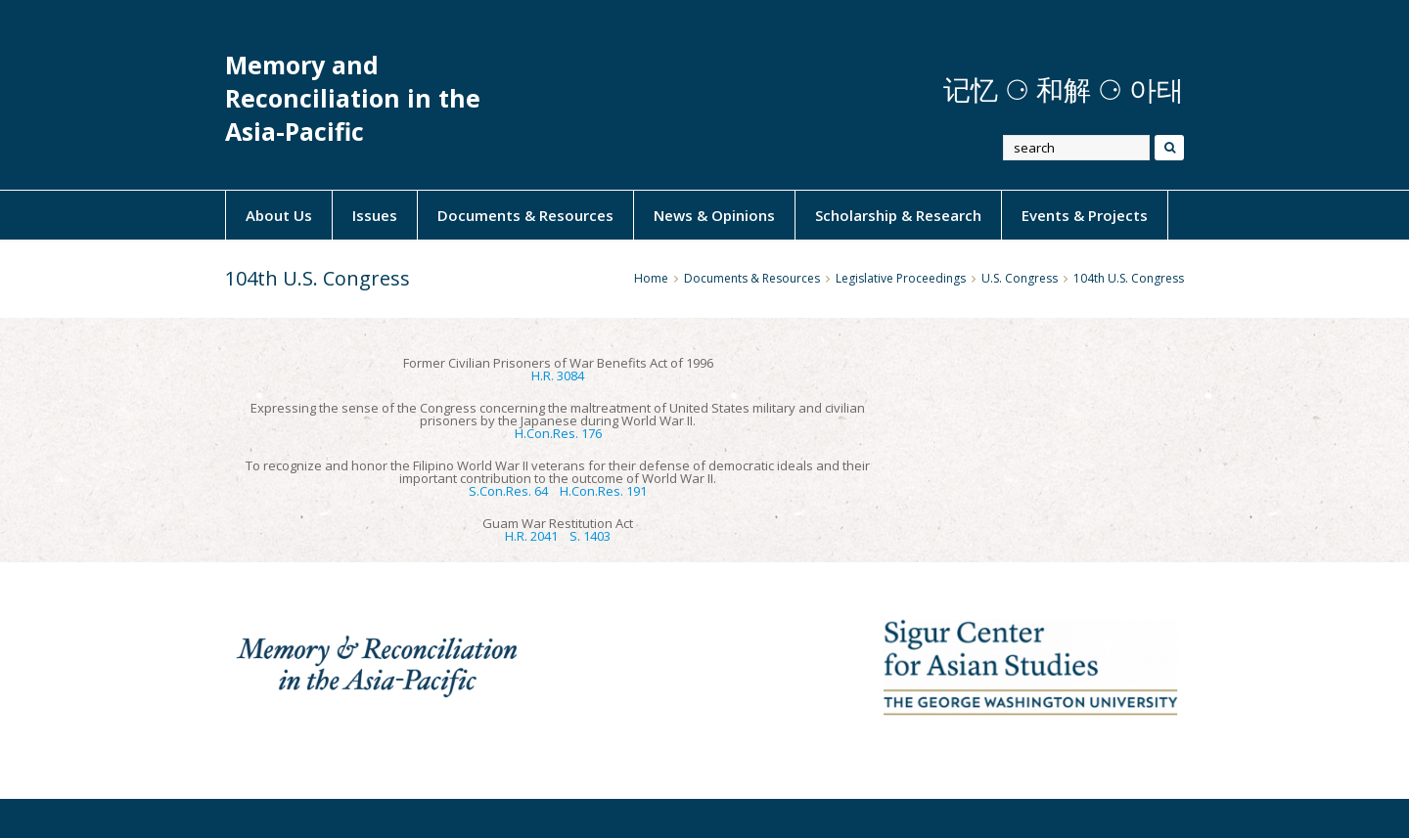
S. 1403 (590, 536)
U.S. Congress (1019, 278)
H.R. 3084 (557, 375)
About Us (279, 215)
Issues (374, 215)
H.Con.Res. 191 (603, 491)
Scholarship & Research (898, 215)
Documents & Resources (525, 215)
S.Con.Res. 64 (508, 491)
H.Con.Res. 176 (558, 433)
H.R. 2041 (531, 536)
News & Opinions (714, 215)
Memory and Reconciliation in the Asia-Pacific (352, 98)
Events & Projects (1085, 215)
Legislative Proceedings (901, 278)
